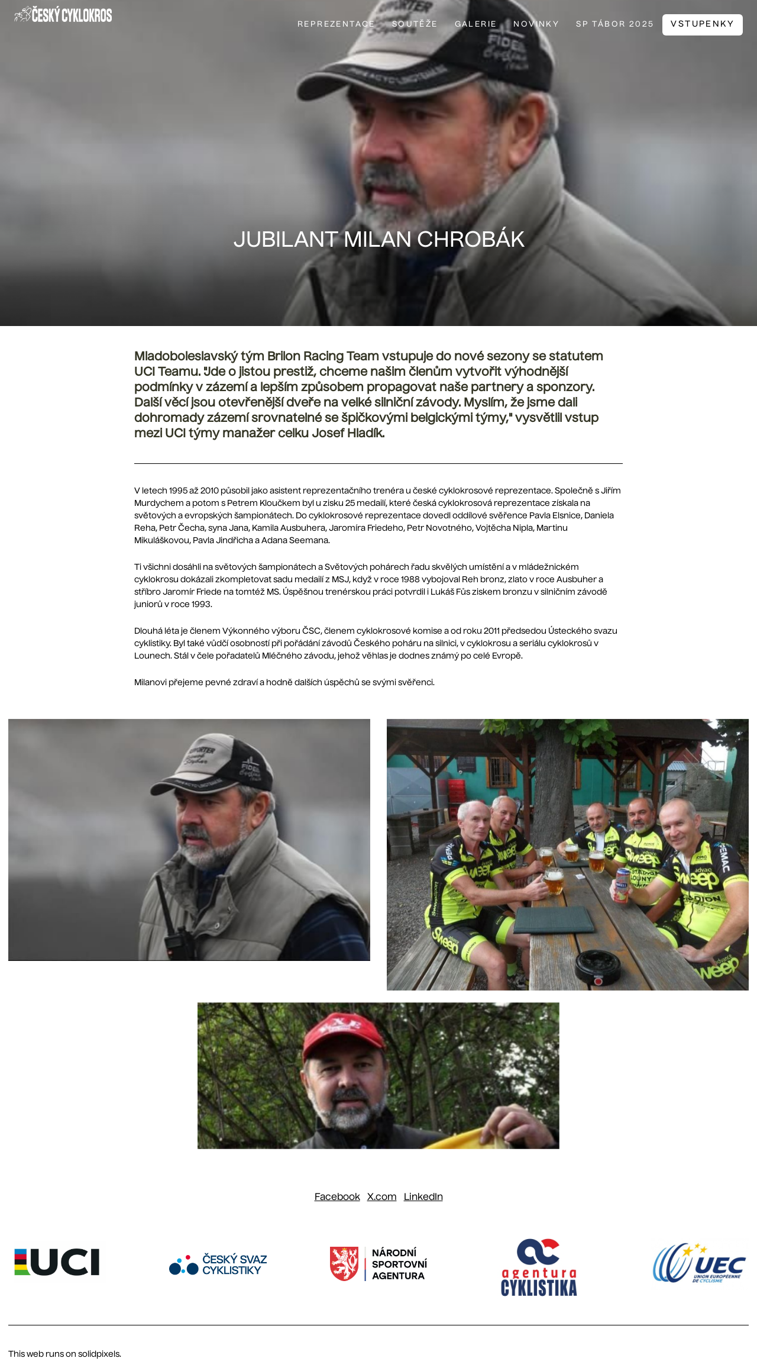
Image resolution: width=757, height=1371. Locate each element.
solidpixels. (99, 1354)
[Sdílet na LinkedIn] (423, 1198)
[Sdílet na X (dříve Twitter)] (382, 1198)
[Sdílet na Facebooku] (337, 1198)
